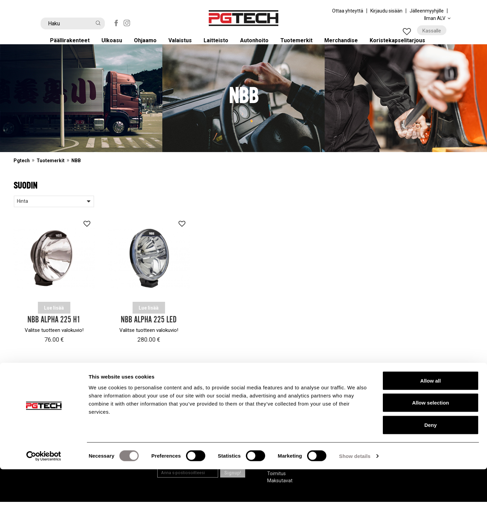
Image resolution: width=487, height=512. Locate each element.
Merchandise (347, 44)
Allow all (430, 423)
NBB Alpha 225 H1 (53, 330)
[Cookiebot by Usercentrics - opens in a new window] (43, 499)
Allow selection (430, 445)
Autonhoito (259, 44)
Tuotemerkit (302, 44)
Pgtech (22, 171)
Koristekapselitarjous (405, 44)
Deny (430, 467)
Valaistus (184, 44)
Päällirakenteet (73, 44)
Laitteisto (220, 44)
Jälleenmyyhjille (427, 11)
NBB (76, 171)
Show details (355, 499)
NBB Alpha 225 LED (149, 330)
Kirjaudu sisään (386, 11)
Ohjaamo (149, 44)
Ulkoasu (115, 44)
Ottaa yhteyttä (347, 11)
